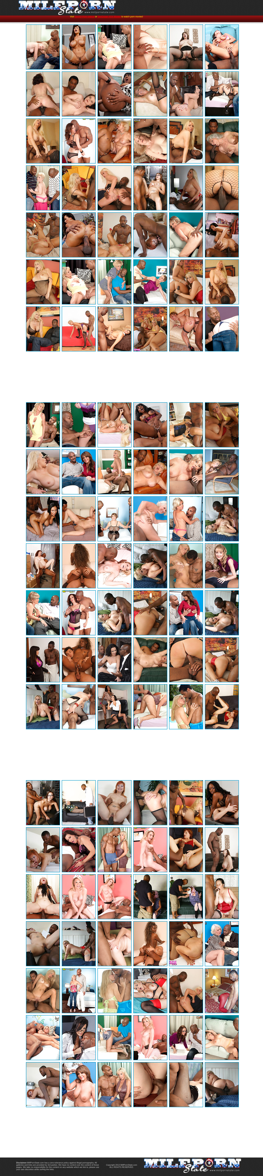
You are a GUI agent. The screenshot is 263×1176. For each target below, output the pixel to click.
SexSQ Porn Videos (85, 16)
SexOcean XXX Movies (109, 16)
